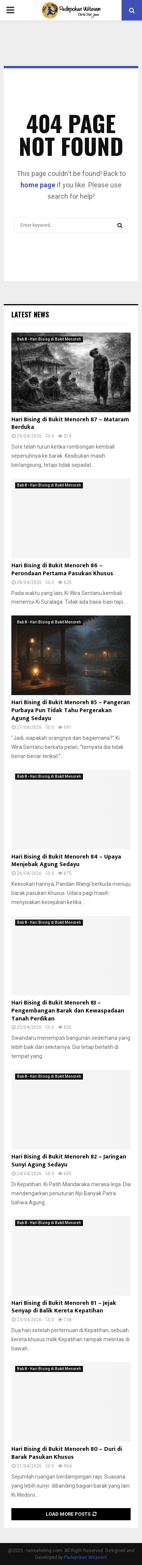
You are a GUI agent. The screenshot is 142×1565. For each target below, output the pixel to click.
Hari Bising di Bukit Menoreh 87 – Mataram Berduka (70, 423)
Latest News (30, 314)
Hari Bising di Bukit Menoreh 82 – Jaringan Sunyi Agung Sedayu (68, 1161)
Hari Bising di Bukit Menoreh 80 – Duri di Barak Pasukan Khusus (66, 1453)
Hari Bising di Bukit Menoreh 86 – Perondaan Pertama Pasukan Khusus (62, 569)
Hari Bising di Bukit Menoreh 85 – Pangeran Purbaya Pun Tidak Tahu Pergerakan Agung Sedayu (70, 710)
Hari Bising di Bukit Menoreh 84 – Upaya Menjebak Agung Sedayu (66, 861)
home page (37, 185)
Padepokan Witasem (85, 1557)
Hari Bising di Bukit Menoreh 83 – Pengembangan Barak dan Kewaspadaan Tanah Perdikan (67, 1011)
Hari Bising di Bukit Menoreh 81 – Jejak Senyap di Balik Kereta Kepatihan (63, 1307)
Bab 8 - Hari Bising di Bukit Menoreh (49, 339)
